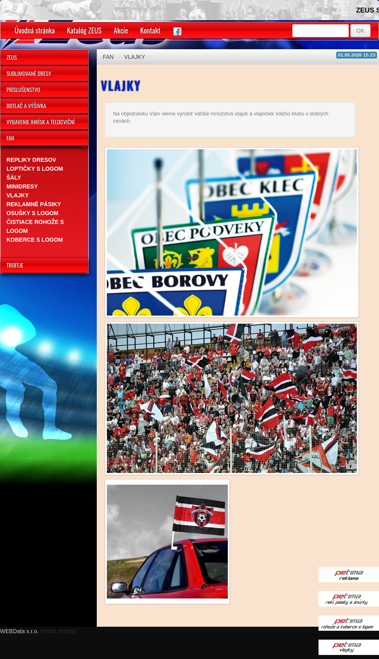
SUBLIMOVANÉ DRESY (28, 73)
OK (360, 30)
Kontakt (150, 30)
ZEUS (11, 57)
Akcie (121, 30)
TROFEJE (14, 265)
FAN (10, 138)
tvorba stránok (58, 631)
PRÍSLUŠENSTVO (23, 89)
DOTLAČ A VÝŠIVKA (26, 105)
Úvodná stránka (35, 30)
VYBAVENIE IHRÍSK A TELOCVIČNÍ (40, 121)
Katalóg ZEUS (84, 30)
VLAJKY (134, 57)
